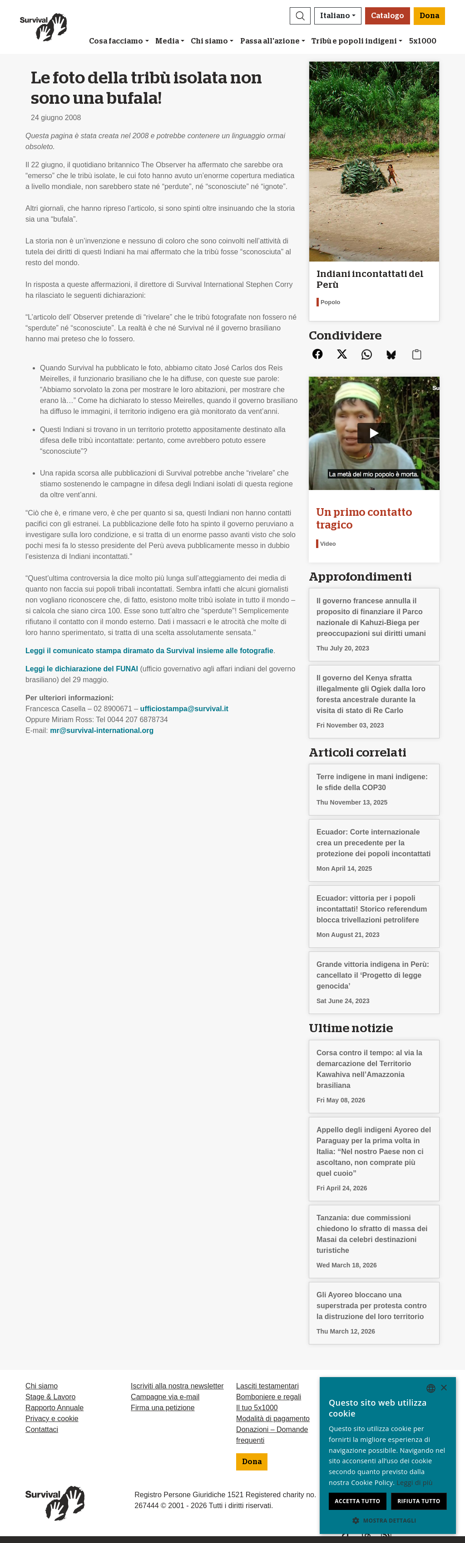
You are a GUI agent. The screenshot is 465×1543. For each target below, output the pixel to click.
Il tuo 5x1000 (257, 1408)
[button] (300, 15)
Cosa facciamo (116, 41)
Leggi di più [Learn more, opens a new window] (414, 1482)
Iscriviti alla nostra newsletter (177, 1386)
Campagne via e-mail (165, 1397)
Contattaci (41, 1429)
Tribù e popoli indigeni (354, 41)
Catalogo (387, 15)
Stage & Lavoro (50, 1397)
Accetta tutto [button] (357, 1501)
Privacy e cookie (52, 1418)
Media (167, 41)
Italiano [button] (335, 15)
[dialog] (388, 1455)
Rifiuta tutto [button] (418, 1501)
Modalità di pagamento (273, 1418)
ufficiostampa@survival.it (184, 709)
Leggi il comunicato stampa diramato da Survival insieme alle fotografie (149, 651)
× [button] (443, 1388)
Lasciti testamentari (267, 1386)
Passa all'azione (270, 41)
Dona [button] (429, 15)
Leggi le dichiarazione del (81, 669)
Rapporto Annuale (54, 1408)
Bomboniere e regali (268, 1397)
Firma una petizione (163, 1408)
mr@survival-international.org (101, 730)
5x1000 (422, 41)
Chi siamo (209, 41)
